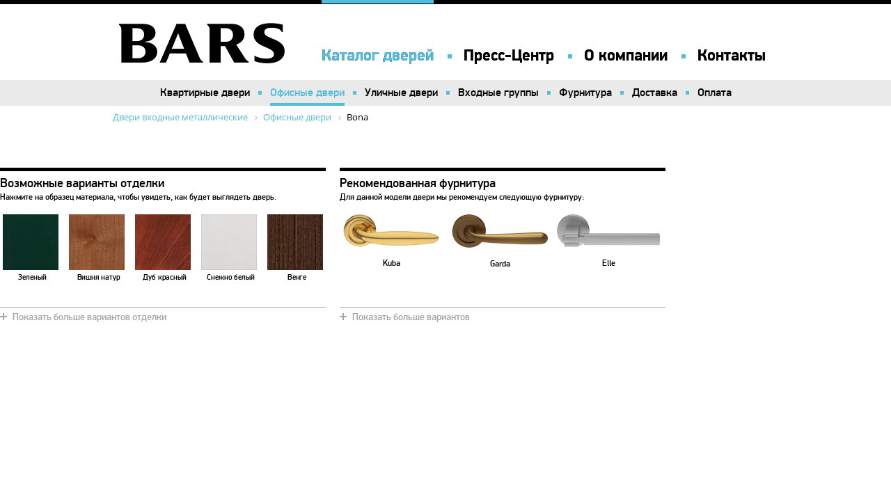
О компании (626, 55)
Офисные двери (307, 93)
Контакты (731, 55)
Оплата (714, 93)
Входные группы (498, 93)
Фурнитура (585, 93)
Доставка (654, 93)
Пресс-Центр (509, 55)
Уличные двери (401, 93)
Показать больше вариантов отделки (89, 317)
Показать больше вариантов (411, 317)
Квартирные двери (205, 93)
